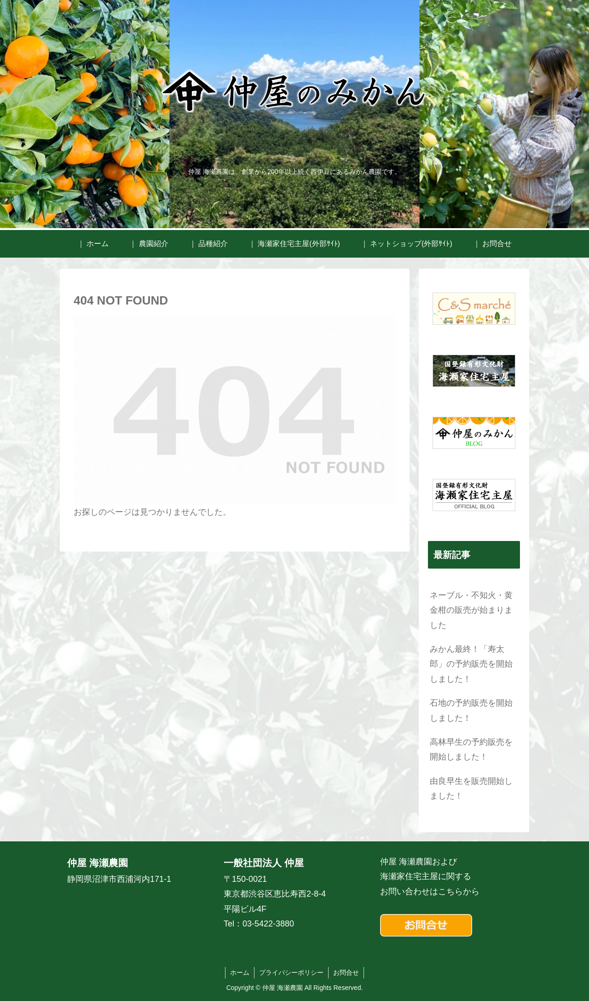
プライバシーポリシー (291, 972)
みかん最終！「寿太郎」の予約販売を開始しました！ (471, 664)
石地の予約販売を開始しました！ (471, 710)
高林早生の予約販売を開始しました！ (471, 749)
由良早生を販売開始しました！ (471, 788)
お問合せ (346, 972)
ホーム (239, 972)
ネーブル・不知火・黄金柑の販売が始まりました (471, 610)
